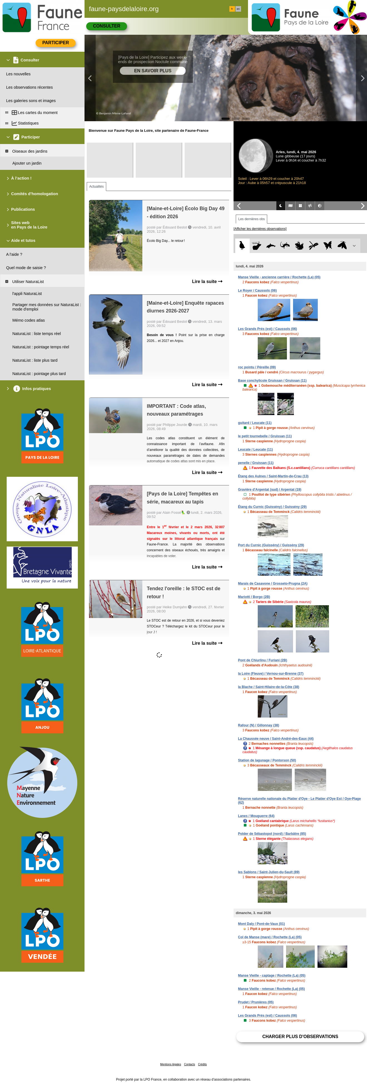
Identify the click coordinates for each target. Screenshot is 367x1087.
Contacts (189, 1064)
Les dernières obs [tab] (251, 219)
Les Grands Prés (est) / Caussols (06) (267, 329)
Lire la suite (207, 281)
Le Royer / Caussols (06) (257, 290)
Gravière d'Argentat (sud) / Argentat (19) (269, 490)
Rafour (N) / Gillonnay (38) (258, 725)
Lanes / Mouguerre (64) (256, 816)
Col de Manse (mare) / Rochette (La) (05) (270, 937)
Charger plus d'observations (300, 1036)
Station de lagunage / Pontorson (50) (267, 760)
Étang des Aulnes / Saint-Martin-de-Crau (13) (273, 476)
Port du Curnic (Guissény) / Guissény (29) (271, 545)
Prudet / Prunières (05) (256, 1002)
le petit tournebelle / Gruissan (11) (265, 436)
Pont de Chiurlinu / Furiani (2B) (262, 660)
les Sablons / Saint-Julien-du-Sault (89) (268, 872)
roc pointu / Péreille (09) (257, 367)
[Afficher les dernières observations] (260, 229)
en (238, 9)
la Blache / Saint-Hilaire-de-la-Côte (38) (268, 687)
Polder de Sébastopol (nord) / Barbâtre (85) (272, 834)
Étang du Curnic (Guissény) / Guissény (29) (272, 507)
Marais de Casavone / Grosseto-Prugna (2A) (273, 583)
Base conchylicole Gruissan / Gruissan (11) (272, 381)
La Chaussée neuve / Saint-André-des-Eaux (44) (276, 739)
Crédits (202, 1064)
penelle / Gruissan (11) (256, 463)
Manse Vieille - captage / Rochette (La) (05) (272, 975)
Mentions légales (170, 1064)
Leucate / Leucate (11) (255, 449)
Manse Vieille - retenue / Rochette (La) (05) (271, 989)
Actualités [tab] (96, 186)
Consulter (106, 26)
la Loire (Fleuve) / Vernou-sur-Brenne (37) (270, 674)
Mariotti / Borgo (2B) (254, 597)
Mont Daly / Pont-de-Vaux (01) (261, 924)
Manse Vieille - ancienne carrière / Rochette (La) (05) (279, 277)
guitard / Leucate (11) (255, 423)
